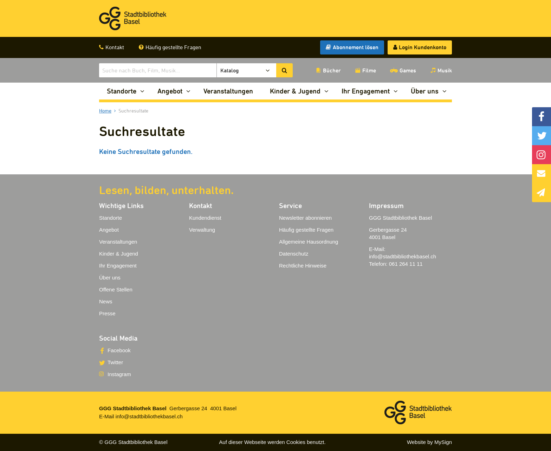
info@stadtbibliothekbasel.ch (402, 256)
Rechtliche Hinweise (302, 266)
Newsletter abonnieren (305, 218)
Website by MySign (429, 442)
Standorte (121, 91)
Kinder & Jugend (295, 91)
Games (408, 70)
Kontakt (114, 47)
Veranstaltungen (228, 91)
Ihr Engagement (366, 91)
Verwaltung (202, 230)
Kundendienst (205, 218)
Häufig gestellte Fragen (173, 47)
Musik (444, 70)
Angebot (169, 91)
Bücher (332, 70)
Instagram (119, 374)
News (105, 301)
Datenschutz (293, 254)
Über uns (425, 91)
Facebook (119, 350)
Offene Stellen (115, 289)
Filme (369, 70)
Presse (107, 313)
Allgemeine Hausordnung (308, 242)
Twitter (115, 362)
